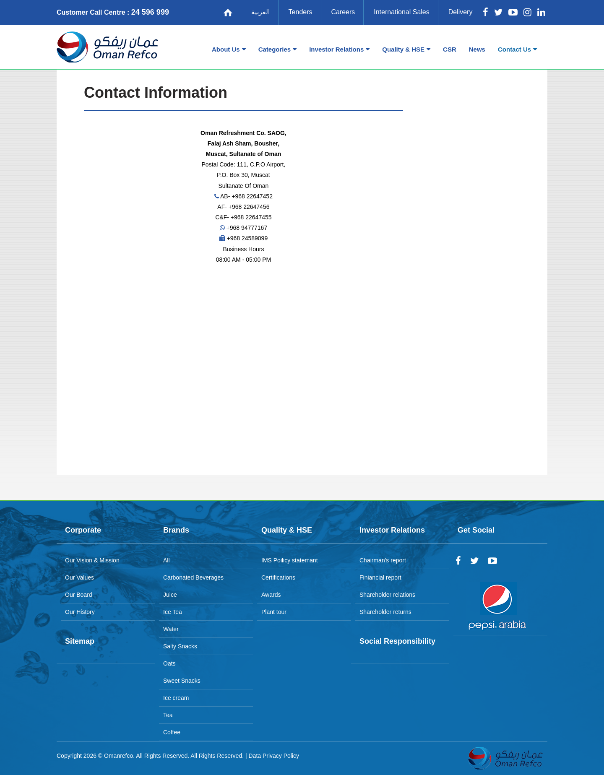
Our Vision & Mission (92, 560)
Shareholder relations (387, 594)
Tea (168, 715)
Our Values (79, 577)
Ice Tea (172, 612)
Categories (274, 49)
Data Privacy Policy (274, 755)
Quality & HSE (403, 49)
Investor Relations (336, 49)
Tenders (300, 12)
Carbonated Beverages (193, 577)
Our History (80, 612)
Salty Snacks (180, 646)
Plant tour (273, 612)
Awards (271, 594)
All (166, 560)
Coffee (171, 732)
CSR (449, 49)
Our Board (78, 594)
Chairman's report (382, 560)
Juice (170, 594)
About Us (226, 49)
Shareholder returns (385, 612)
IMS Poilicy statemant (289, 560)
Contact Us (514, 49)
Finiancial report (380, 577)
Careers (343, 12)
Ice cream (176, 697)
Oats (169, 663)
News (477, 49)
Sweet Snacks (181, 680)
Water (171, 629)
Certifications (278, 577)
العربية (260, 12)
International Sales (402, 12)
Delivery (460, 12)
